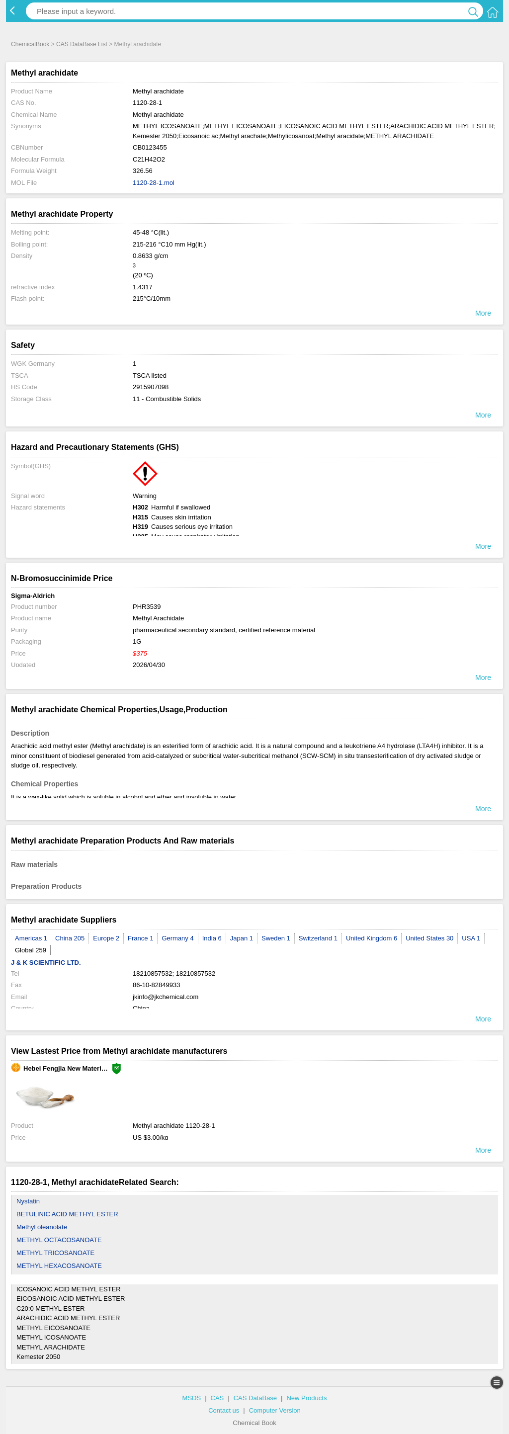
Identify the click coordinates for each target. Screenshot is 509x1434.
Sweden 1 (275, 938)
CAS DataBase (255, 1398)
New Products (306, 1398)
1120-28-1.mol (153, 182)
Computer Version (275, 1410)
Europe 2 (106, 938)
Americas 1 (31, 938)
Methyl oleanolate (41, 1227)
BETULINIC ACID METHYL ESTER (67, 1214)
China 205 (70, 938)
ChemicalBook (30, 44)
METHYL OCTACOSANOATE (59, 1240)
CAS (217, 1398)
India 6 (212, 938)
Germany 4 (177, 938)
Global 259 (30, 950)
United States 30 (429, 938)
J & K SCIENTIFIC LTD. (46, 962)
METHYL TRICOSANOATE (55, 1253)
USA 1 (471, 938)
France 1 (140, 938)
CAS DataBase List (81, 44)
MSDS (191, 1398)
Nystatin (28, 1201)
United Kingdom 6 (371, 938)
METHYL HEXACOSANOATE (59, 1265)
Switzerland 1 (318, 938)
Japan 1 (241, 938)
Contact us (223, 1410)
